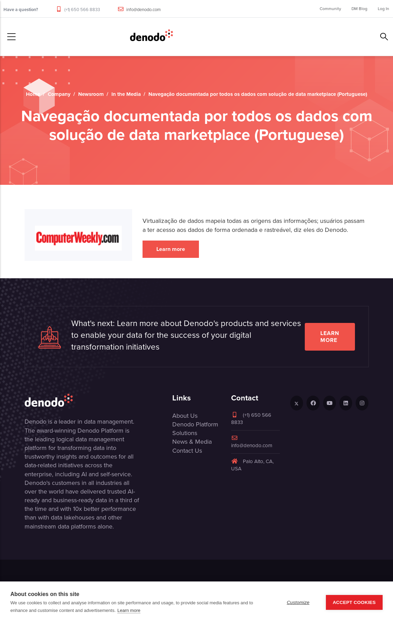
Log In (383, 9)
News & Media (192, 441)
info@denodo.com (143, 9)
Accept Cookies (354, 602)
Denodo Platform (195, 424)
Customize (298, 602)
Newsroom (91, 94)
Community (330, 9)
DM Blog (359, 9)
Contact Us (187, 450)
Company (59, 94)
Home (33, 94)
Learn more (170, 249)
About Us (185, 415)
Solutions (184, 432)
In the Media (126, 94)
